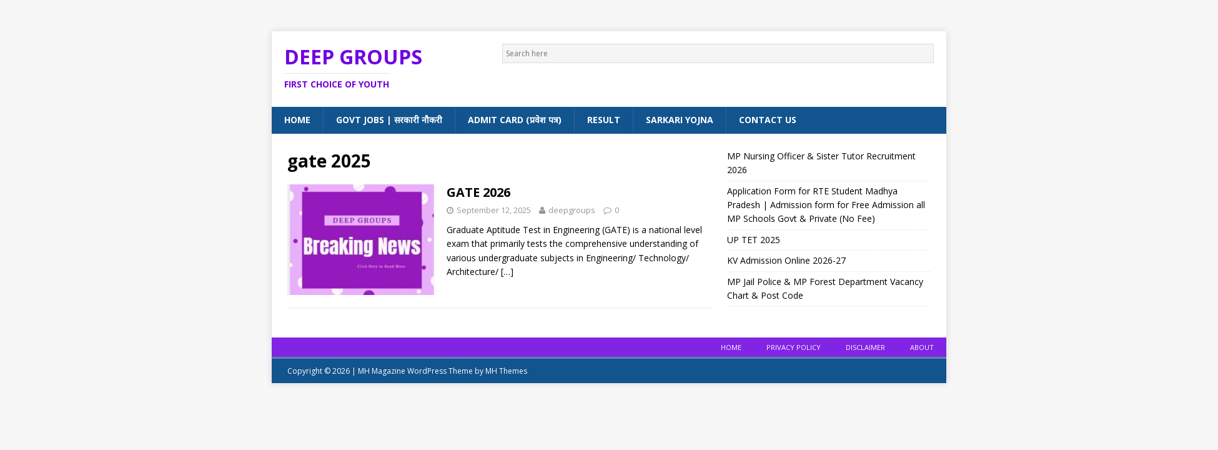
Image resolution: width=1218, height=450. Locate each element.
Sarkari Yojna (679, 120)
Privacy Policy (793, 347)
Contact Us (767, 120)
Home (297, 120)
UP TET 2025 (753, 240)
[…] (507, 272)
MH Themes (506, 371)
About (922, 347)
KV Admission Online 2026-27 (786, 260)
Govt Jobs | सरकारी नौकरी (389, 120)
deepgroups (571, 210)
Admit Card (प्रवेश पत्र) (515, 120)
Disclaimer (865, 347)
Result (603, 120)
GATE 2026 (478, 192)
